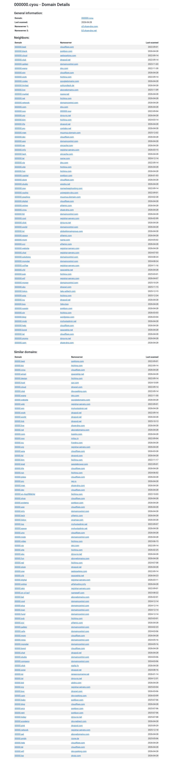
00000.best (20, 361)
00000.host (20, 382)
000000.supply (21, 308)
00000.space (20, 528)
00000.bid (19, 683)
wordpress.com (67, 317)
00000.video (20, 541)
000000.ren (20, 145)
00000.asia (20, 451)
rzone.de (75, 738)
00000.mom (20, 635)
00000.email (20, 374)
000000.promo (21, 338)
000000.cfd (20, 270)
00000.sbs (19, 554)
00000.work (20, 412)
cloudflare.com (67, 47)
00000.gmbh (20, 738)
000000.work (21, 77)
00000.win (19, 408)
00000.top (19, 524)
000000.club (20, 60)
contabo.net (65, 128)
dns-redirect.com (78, 721)
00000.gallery (21, 627)
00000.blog (20, 704)
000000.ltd (20, 214)
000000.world (21, 227)
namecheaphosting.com (71, 188)
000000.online (21, 205)
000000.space (21, 235)
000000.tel (19, 158)
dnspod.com (77, 455)
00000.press (20, 477)
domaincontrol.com (69, 64)
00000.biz (19, 365)
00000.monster (22, 644)
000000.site (20, 167)
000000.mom (21, 240)
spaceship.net (66, 270)
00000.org (19, 447)
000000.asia (20, 295)
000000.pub (20, 274)
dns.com (64, 68)
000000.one (20, 188)
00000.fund (20, 614)
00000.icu (19, 443)
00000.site (19, 550)
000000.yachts (21, 192)
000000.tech (20, 154)
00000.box (19, 691)
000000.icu (20, 300)
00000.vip (19, 545)
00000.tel (19, 747)
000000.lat (20, 334)
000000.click (20, 222)
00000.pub (20, 618)
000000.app (20, 141)
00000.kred (20, 464)
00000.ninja (20, 640)
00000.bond (20, 648)
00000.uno (20, 533)
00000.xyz (19, 623)
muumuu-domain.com (70, 132)
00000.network (21, 730)
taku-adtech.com (67, 291)
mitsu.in (75, 438)
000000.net (20, 98)
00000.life (19, 468)
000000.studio (21, 184)
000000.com (20, 107)
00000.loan (20, 610)
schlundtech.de (67, 85)
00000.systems (22, 503)
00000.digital (21, 580)
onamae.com (77, 520)
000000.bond (21, 330)
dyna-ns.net (65, 115)
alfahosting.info (78, 584)
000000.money (21, 282)
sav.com (75, 382)
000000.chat (20, 252)
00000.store (20, 567)
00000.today (20, 717)
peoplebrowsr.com (79, 464)
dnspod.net (65, 60)
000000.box (20, 304)
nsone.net (64, 94)
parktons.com (77, 361)
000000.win (20, 72)
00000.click (20, 665)
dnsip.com (76, 755)
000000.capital (21, 175)
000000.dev (20, 137)
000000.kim (20, 120)
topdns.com (76, 434)
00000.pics (20, 708)
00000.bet (19, 597)
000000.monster (22, 261)
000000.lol (19, 231)
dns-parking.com (78, 391)
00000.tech (20, 515)
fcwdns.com (76, 443)
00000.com (20, 434)
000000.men (20, 132)
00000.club (20, 391)
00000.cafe (20, 631)
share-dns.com (67, 210)
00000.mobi (20, 537)
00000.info (20, 511)
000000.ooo (20, 111)
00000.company (22, 661)
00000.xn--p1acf (22, 593)
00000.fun (19, 558)
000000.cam (20, 342)
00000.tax (19, 755)
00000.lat (19, 678)
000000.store (21, 180)
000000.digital (21, 201)
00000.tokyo (20, 520)
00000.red (19, 563)
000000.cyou (87, 18)
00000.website (21, 400)
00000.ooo (20, 438)
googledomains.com (69, 81)
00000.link (19, 421)
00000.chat (20, 653)
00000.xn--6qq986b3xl (25, 494)
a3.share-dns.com (89, 26)
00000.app (20, 507)
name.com (65, 158)
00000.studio (21, 657)
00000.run (19, 473)
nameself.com (77, 593)
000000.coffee (21, 265)
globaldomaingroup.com (71, 231)
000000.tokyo (21, 291)
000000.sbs (20, 287)
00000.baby (20, 700)
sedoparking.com (68, 55)
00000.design (21, 378)
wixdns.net (65, 184)
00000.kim (19, 460)
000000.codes (21, 81)
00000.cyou (20, 370)
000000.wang (21, 68)
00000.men (20, 485)
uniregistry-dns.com (69, 192)
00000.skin (20, 588)
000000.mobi (21, 321)
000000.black (21, 51)
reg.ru (73, 481)
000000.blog (20, 317)
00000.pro (19, 481)
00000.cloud (20, 387)
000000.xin (20, 312)
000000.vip (20, 162)
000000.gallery (21, 64)
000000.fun (20, 171)
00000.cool (20, 601)
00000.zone (20, 670)
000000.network (22, 102)
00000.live (19, 425)
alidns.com (76, 683)
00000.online (21, 584)
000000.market (22, 94)
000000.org (20, 115)
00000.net (19, 430)
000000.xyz (20, 244)
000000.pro (20, 128)
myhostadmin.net (68, 321)
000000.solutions (23, 257)
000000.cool (20, 218)
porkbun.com (66, 51)
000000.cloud (21, 55)
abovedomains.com (69, 90)
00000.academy (22, 721)
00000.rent (20, 713)
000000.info (20, 150)
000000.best (20, 47)
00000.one (19, 571)
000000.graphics (22, 197)
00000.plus (20, 605)
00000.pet (19, 734)
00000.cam (20, 695)
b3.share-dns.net (89, 30)
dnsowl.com (65, 287)
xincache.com (66, 145)
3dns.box (64, 304)
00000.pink (20, 725)
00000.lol (19, 674)
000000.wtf (20, 278)
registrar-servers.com (69, 150)
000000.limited (21, 85)
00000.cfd (19, 575)
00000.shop (20, 498)
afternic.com (66, 205)
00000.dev (19, 490)
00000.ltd (19, 455)
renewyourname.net (80, 674)
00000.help (20, 743)
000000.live (20, 90)
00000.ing (19, 687)
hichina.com (65, 77)
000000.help (20, 325)
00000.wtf (19, 751)
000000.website (22, 248)
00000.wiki (20, 404)
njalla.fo (75, 665)
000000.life (20, 124)
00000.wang (20, 395)
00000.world (20, 417)
